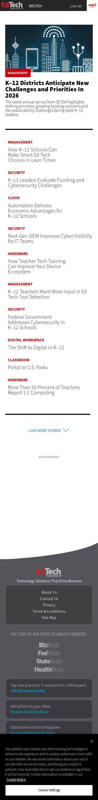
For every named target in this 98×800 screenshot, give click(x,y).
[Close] (91, 741)
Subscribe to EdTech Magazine (35, 727)
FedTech (49, 653)
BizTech (49, 645)
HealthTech (49, 669)
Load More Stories (44, 430)
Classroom (18, 360)
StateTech (49, 661)
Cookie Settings (49, 790)
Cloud (14, 198)
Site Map (49, 618)
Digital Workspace (26, 340)
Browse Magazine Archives (32, 733)
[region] (49, 767)
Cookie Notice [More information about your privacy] (16, 779)
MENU (35, 6)
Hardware (18, 254)
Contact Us (49, 599)
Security (16, 173)
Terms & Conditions (49, 611)
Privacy (49, 605)
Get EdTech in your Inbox (30, 706)
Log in (76, 6)
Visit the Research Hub (27, 691)
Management (18, 73)
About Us (49, 592)
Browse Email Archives (29, 712)
